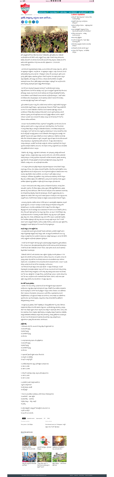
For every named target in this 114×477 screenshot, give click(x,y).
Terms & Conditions (88, 475)
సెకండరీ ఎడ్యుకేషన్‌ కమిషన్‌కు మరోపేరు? (29, 464)
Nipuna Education (28, 14)
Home (22, 14)
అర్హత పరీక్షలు (54, 12)
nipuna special (39, 418)
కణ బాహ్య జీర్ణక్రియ (77, 37)
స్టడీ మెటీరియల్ (83, 12)
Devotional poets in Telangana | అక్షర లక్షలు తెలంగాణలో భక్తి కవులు (55, 425)
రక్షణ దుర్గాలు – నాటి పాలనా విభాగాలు (59, 464)
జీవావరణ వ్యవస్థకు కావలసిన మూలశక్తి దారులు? (81, 45)
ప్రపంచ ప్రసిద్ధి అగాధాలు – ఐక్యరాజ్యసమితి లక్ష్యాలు (82, 26)
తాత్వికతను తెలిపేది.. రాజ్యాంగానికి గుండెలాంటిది (28, 448)
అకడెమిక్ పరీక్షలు (43, 12)
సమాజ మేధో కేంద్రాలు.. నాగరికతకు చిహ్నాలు (80, 51)
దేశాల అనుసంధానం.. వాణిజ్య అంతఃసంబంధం (79, 34)
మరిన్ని (91, 12)
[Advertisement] (12, 22)
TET (44, 418)
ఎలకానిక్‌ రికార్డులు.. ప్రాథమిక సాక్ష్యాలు (44, 448)
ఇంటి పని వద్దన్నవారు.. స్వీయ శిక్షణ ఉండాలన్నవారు (80, 41)
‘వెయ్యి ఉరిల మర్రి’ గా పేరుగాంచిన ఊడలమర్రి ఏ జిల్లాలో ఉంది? (43, 465)
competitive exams (30, 418)
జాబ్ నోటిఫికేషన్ (73, 12)
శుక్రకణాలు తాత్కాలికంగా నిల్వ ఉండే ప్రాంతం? (58, 448)
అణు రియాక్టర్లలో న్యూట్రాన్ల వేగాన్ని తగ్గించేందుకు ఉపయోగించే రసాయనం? (81, 30)
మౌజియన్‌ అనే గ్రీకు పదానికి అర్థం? (80, 48)
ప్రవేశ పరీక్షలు (64, 12)
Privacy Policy (81, 475)
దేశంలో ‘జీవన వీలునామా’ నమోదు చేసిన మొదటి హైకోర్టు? (82, 18)
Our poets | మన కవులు (27, 424)
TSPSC (48, 418)
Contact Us (76, 475)
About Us (71, 475)
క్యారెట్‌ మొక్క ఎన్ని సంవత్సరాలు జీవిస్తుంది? (79, 22)
